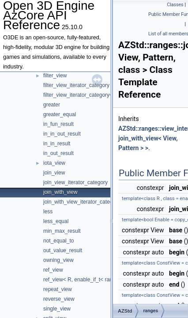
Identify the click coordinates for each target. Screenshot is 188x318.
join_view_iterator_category (75, 182)
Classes (175, 5)
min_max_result (62, 231)
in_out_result (58, 153)
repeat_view (57, 289)
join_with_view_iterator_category (81, 202)
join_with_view (60, 192)
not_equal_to (58, 241)
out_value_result (62, 250)
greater (51, 105)
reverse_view (59, 299)
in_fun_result (58, 124)
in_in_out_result (62, 134)
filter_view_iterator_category (76, 85)
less (48, 211)
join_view (54, 173)
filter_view (55, 75)
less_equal (55, 221)
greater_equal (59, 114)
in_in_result (56, 143)
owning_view (58, 260)
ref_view (53, 270)
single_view (57, 309)
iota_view (54, 163)
